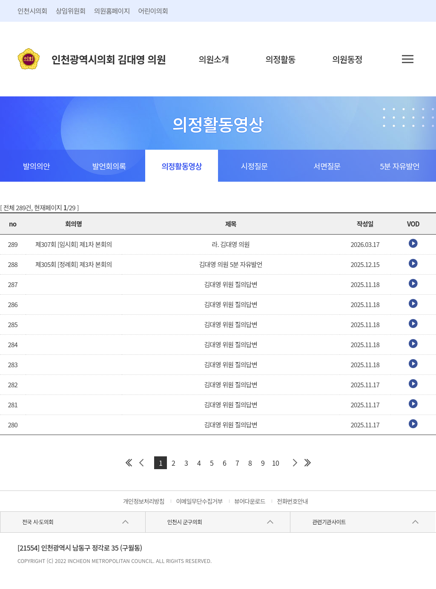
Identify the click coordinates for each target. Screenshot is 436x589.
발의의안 (36, 165)
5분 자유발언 (399, 165)
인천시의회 (32, 11)
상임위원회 (71, 11)
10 (275, 463)
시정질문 (254, 165)
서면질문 (326, 165)
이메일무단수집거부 (199, 501)
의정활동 (280, 59)
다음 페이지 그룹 (294, 462)
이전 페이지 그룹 (141, 462)
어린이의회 (153, 11)
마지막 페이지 (307, 462)
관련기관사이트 (328, 522)
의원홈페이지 (112, 11)
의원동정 (347, 59)
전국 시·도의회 (37, 522)
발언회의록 (109, 165)
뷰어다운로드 (249, 501)
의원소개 (214, 59)
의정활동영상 (181, 165)
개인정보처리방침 (143, 501)
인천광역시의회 (109, 59)
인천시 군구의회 (184, 522)
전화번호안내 (292, 501)
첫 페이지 (128, 462)
